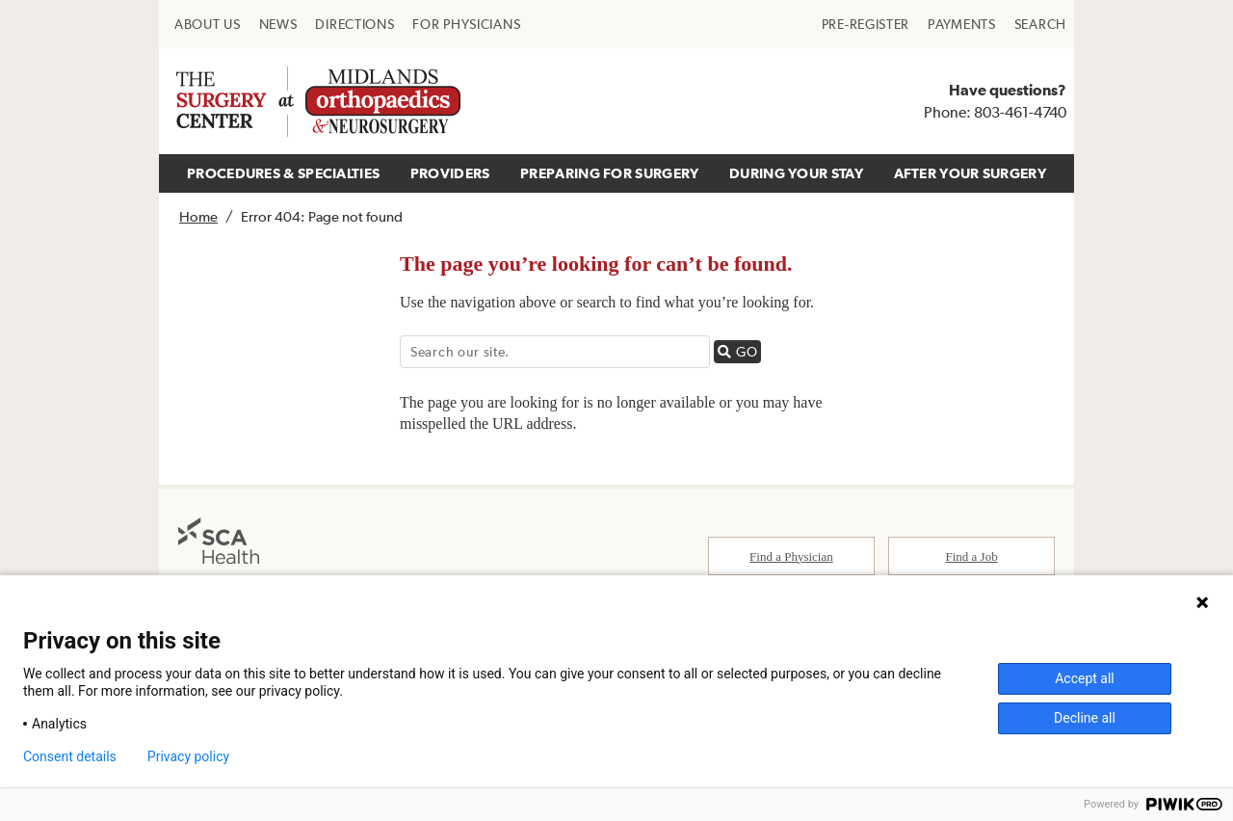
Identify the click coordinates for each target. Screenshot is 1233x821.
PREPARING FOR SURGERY (609, 173)
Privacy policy (188, 756)
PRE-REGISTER (865, 24)
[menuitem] (208, 24)
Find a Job (972, 556)
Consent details (70, 756)
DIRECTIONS (354, 24)
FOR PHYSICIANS (466, 24)
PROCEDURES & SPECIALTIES (283, 173)
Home (198, 216)
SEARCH (1040, 24)
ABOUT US (207, 24)
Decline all (1084, 718)
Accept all (1085, 678)
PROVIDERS (450, 173)
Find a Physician (791, 556)
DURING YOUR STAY (796, 173)
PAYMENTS (962, 24)
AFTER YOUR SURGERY (970, 173)
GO (739, 351)
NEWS (278, 24)
